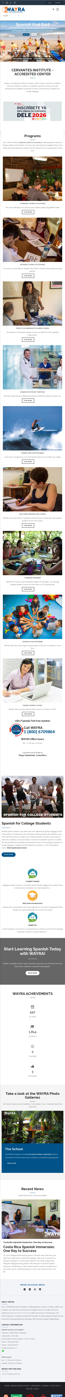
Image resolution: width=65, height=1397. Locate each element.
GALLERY (29, 1389)
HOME (7, 1386)
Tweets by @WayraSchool (11, 1374)
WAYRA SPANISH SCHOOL (20, 1386)
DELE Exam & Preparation (32, 903)
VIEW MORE (28, 212)
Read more (34, 34)
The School (14, 1149)
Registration (26, 34)
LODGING (45, 1386)
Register (58, 2)
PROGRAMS (35, 1386)
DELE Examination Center (17, 848)
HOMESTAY (32, 925)
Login (49, 2)
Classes (7, 1202)
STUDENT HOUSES (32, 881)
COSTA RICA (54, 1386)
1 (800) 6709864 (29, 1339)
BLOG (37, 1389)
